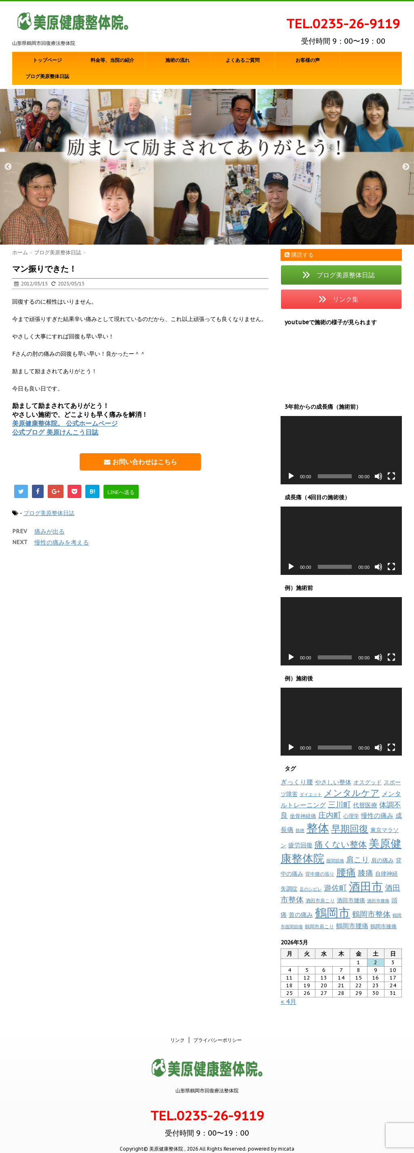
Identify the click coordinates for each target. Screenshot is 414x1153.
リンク (177, 1031)
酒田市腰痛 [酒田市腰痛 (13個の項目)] (351, 900)
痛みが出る (49, 531)
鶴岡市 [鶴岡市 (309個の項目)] (332, 912)
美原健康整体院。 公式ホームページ (65, 423)
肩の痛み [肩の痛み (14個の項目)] (382, 860)
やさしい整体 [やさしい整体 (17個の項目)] (333, 782)
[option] (207, 167)
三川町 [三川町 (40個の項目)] (339, 804)
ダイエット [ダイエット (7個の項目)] (311, 794)
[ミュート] (378, 476)
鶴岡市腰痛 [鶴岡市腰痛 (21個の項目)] (352, 925)
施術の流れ (177, 60)
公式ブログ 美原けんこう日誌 (55, 432)
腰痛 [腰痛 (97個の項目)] (346, 872)
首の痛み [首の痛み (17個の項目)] (301, 914)
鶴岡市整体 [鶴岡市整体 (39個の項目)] (371, 914)
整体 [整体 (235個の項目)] (317, 828)
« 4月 (288, 1001)
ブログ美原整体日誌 (47, 76)
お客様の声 (308, 60)
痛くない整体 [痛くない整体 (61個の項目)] (341, 844)
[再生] (291, 476)
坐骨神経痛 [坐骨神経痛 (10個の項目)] (303, 816)
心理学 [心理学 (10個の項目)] (351, 816)
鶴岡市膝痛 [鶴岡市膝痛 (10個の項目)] (383, 926)
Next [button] (406, 167)
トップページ (47, 60)
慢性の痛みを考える (61, 542)
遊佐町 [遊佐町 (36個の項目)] (335, 888)
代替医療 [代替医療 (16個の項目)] (365, 805)
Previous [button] (8, 167)
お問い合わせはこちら (140, 462)
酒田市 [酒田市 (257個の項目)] (366, 886)
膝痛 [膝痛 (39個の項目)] (365, 873)
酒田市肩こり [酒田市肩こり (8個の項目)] (320, 900)
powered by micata (270, 1140)
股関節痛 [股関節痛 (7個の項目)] (335, 861)
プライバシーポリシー (217, 1031)
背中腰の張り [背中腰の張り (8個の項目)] (319, 874)
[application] (341, 450)
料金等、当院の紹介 (112, 60)
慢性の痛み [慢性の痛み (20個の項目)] (377, 815)
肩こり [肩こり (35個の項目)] (357, 859)
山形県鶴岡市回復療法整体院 (207, 1082)
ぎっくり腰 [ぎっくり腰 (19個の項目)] (297, 782)
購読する (299, 254)
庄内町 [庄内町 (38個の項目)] (329, 815)
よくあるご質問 (243, 60)
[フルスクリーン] (391, 476)
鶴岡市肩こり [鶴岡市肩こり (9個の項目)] (319, 926)
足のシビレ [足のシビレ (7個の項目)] (311, 889)
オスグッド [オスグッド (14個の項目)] (367, 782)
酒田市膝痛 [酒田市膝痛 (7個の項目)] (378, 901)
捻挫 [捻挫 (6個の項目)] (300, 830)
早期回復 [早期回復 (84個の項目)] (349, 828)
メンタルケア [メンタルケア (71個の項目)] (352, 792)
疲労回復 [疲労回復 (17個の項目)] (300, 845)
